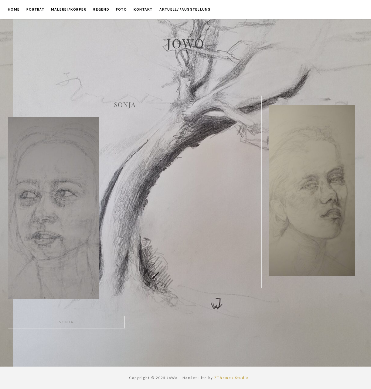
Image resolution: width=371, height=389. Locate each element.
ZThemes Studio (231, 378)
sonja (66, 322)
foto (121, 9)
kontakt (143, 9)
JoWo (186, 43)
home (14, 9)
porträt (35, 9)
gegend (101, 9)
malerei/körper (69, 9)
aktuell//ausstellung (185, 9)
